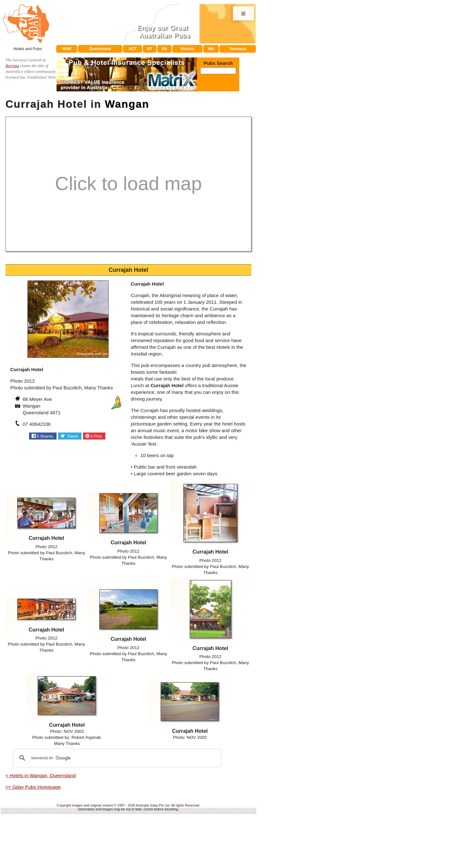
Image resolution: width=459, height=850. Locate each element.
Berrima (12, 66)
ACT (133, 49)
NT (149, 49)
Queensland (100, 49)
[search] (116, 758)
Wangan (127, 104)
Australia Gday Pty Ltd (152, 805)
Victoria (187, 49)
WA (211, 49)
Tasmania (237, 49)
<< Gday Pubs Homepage (33, 787)
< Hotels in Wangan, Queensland (40, 775)
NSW (66, 49)
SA (164, 49)
